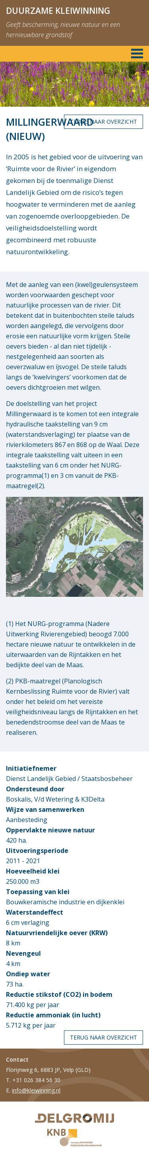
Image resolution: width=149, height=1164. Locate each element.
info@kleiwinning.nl (36, 1090)
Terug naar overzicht (103, 121)
